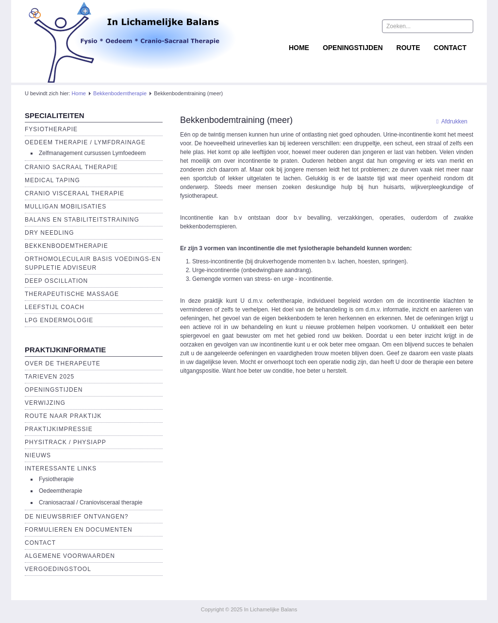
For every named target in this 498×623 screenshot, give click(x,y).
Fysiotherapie (51, 129)
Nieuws (38, 455)
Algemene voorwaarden (70, 556)
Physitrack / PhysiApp (65, 442)
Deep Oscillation (56, 280)
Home (299, 48)
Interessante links (61, 468)
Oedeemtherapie (60, 490)
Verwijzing (45, 402)
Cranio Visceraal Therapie (74, 193)
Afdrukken (449, 121)
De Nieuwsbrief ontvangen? (76, 516)
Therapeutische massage (72, 294)
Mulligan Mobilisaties (65, 206)
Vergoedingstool (58, 569)
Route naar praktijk (63, 416)
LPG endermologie (59, 320)
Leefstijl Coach (54, 307)
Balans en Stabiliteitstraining (82, 219)
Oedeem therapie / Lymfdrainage (85, 142)
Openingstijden (353, 48)
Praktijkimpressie (59, 429)
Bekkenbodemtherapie (120, 93)
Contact (450, 48)
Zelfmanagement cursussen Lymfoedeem (92, 153)
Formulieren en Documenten (79, 529)
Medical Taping (52, 180)
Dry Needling (49, 232)
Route (408, 48)
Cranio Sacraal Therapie (71, 167)
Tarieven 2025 (49, 376)
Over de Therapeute (62, 363)
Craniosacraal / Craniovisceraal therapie (90, 502)
